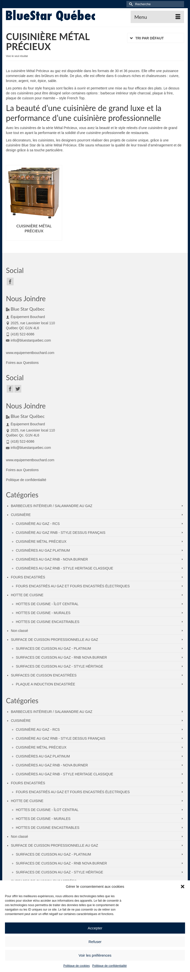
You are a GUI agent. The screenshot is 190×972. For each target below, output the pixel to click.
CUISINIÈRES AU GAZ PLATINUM (43, 550)
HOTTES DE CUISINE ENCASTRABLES (47, 622)
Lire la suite (34, 236)
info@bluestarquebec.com (28, 340)
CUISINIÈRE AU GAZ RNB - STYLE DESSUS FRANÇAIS (60, 533)
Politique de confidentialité (109, 966)
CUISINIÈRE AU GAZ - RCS (38, 524)
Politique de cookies (76, 966)
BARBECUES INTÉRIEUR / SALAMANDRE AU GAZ (51, 506)
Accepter (95, 928)
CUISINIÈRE (21, 515)
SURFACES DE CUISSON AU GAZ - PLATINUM (53, 648)
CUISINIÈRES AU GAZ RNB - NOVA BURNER (52, 559)
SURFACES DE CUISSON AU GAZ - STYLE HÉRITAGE (59, 666)
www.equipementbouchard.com (30, 353)
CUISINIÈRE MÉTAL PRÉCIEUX (41, 541)
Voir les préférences (95, 955)
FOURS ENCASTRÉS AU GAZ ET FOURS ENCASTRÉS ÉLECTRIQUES (73, 586)
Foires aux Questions (22, 363)
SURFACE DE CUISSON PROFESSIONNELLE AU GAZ (54, 640)
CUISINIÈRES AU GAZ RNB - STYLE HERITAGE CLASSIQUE (64, 568)
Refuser (95, 942)
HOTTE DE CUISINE (27, 595)
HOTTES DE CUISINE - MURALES (43, 613)
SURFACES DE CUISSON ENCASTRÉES (43, 675)
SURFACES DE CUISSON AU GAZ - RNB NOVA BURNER (61, 657)
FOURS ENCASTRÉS (28, 577)
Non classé (19, 631)
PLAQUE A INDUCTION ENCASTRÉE (45, 684)
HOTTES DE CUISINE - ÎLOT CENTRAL (47, 604)
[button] (182, 886)
